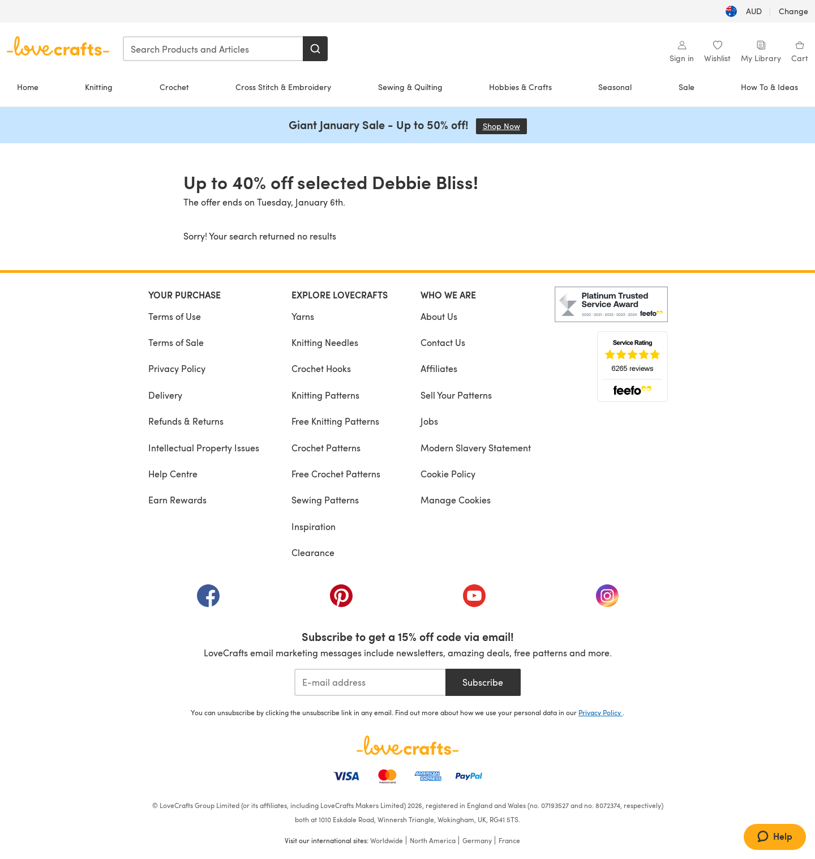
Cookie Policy (448, 474)
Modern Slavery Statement (476, 448)
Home (27, 87)
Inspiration (313, 526)
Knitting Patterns (325, 395)
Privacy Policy (176, 368)
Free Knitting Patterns (335, 421)
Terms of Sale (176, 342)
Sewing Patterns (325, 500)
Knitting (99, 87)
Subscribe (482, 682)
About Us (439, 316)
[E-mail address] (369, 682)
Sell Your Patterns (456, 395)
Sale (686, 87)
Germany (477, 840)
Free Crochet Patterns (335, 474)
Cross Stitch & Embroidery (283, 87)
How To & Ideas (769, 87)
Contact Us (443, 342)
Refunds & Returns (186, 421)
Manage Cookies (456, 500)
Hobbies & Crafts (520, 87)
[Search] (315, 48)
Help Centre (173, 474)
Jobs (429, 421)
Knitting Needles (324, 342)
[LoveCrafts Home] (407, 745)
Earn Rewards (177, 500)
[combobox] (213, 48)
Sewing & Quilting (410, 87)
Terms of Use (174, 316)
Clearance (312, 552)
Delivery (165, 395)
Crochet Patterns (326, 448)
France (509, 840)
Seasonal (615, 87)
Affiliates (439, 368)
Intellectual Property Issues (203, 448)
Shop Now (505, 126)
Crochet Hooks (321, 368)
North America (433, 840)
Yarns (302, 316)
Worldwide (386, 840)
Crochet (174, 87)
